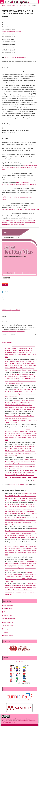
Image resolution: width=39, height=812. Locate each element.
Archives (9, 5)
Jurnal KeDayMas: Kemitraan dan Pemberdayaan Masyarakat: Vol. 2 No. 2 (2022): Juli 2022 (20, 522)
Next (34, 481)
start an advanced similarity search (18, 484)
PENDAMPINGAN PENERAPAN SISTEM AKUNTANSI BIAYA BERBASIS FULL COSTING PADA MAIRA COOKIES (21, 473)
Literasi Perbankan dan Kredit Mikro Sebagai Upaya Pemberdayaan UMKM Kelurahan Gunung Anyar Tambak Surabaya (21, 563)
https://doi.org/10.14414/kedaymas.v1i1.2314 (17, 57)
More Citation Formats (9, 334)
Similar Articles (7, 342)
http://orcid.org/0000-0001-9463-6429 (11, 31)
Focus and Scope (7, 605)
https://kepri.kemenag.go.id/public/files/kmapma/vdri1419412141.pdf (20, 209)
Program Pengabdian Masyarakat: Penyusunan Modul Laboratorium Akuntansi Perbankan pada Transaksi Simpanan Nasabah (20, 462)
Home (3, 5)
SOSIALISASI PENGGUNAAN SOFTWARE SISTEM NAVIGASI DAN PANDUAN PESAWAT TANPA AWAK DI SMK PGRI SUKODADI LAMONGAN (20, 376)
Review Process (7, 615)
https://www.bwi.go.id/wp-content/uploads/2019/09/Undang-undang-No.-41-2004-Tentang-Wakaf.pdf (19, 167)
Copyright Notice (7, 629)
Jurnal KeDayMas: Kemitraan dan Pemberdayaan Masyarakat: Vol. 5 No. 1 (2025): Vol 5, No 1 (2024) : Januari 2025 (21, 420)
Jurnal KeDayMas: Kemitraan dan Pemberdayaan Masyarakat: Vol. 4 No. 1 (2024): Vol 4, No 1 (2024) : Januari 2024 (20, 407)
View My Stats (19, 662)
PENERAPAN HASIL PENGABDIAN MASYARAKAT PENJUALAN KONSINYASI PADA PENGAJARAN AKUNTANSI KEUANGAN (19, 403)
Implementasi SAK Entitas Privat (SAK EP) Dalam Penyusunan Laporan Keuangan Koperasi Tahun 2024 (20, 496)
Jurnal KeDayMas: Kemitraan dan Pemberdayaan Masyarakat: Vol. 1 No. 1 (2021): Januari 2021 (20, 355)
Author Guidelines (7, 635)
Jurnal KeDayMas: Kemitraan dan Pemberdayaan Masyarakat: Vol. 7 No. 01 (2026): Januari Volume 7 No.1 (20, 579)
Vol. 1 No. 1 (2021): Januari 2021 (21, 5)
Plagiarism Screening (8, 618)
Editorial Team (7, 608)
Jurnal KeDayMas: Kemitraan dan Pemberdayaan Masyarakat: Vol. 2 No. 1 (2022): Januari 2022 (20, 394)
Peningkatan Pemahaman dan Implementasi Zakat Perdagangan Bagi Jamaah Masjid (20, 574)
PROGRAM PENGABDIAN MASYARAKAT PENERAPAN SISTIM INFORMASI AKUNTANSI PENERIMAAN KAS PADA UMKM (20, 449)
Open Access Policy (8, 622)
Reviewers (6, 612)
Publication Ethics (7, 625)
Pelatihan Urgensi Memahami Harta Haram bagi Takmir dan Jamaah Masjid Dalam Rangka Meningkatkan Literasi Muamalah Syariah (21, 585)
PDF (5, 284)
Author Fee (6, 632)
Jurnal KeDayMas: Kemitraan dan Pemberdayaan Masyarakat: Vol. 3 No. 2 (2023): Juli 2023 (20, 466)
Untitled (6, 291)
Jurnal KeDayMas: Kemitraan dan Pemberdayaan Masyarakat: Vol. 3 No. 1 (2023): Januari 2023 (20, 381)
